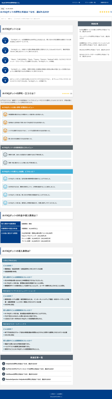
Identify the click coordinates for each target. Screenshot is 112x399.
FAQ (2, 9)
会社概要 (59, 394)
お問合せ (53, 394)
